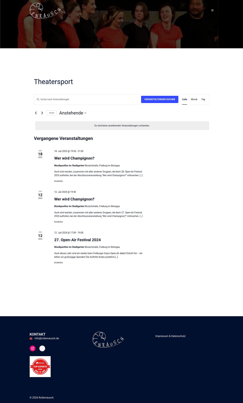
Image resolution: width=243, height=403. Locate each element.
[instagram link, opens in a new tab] (212, 10)
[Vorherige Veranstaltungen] (36, 113)
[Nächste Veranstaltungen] (42, 113)
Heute (51, 113)
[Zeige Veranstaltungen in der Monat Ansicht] (194, 99)
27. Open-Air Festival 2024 (77, 240)
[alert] (122, 125)
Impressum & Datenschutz (170, 336)
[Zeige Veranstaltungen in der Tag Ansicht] (203, 99)
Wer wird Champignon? (74, 158)
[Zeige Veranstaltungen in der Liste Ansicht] (184, 99)
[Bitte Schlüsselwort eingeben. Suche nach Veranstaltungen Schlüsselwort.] (87, 99)
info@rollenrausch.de (47, 338)
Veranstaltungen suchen (159, 99)
